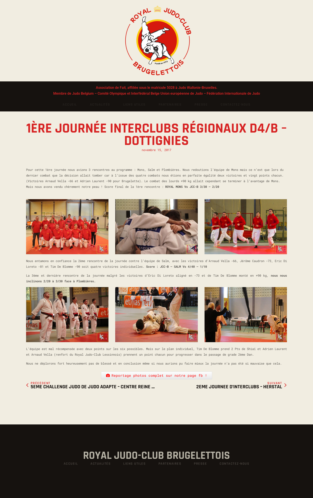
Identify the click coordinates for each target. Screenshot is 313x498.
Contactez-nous (235, 104)
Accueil (70, 104)
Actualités (100, 104)
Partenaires (170, 104)
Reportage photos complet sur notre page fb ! (156, 375)
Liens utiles (134, 104)
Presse (201, 104)
